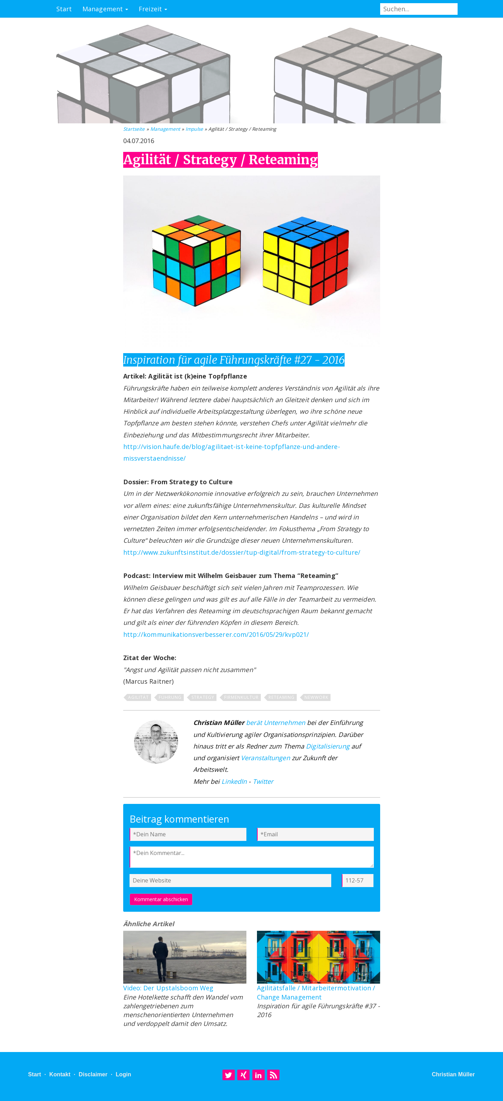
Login (123, 1074)
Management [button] (105, 9)
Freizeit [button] (153, 9)
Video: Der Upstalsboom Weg (168, 988)
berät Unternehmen (275, 722)
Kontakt (59, 1074)
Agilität (138, 697)
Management (165, 129)
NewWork (316, 697)
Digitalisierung (328, 746)
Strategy (202, 697)
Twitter (263, 781)
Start (64, 9)
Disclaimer (92, 1074)
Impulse (194, 129)
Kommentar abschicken (161, 899)
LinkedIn (234, 781)
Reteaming (282, 697)
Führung (170, 697)
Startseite (134, 129)
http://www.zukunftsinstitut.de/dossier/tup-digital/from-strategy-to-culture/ (242, 552)
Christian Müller (453, 1074)
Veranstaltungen (265, 758)
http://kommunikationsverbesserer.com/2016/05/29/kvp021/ (216, 634)
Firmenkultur (241, 697)
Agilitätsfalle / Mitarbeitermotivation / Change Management (316, 992)
